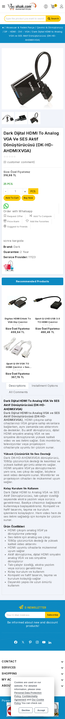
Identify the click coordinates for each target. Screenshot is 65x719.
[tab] (17, 385)
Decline (26, 710)
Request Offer (13, 216)
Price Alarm (11, 221)
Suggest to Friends (15, 226)
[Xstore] (22, 6)
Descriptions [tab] (17, 385)
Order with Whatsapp (18, 208)
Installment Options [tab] (45, 385)
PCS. (33, 191)
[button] (5, 79)
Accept (41, 710)
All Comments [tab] (18, 392)
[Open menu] (4, 6)
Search (55, 18)
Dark (17, 246)
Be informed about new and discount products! (32, 624)
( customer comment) (19, 162)
